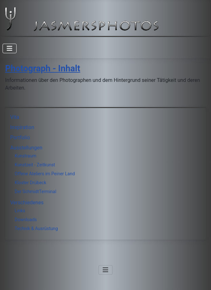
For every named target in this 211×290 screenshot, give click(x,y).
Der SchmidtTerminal (35, 191)
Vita (14, 117)
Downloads (26, 219)
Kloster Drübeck (30, 182)
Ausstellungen (26, 148)
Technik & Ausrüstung (36, 228)
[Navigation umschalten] (10, 48)
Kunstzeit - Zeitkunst (35, 164)
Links (20, 210)
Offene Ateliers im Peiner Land (45, 173)
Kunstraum (25, 155)
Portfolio (20, 137)
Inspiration (22, 127)
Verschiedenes (27, 202)
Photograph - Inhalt (42, 68)
